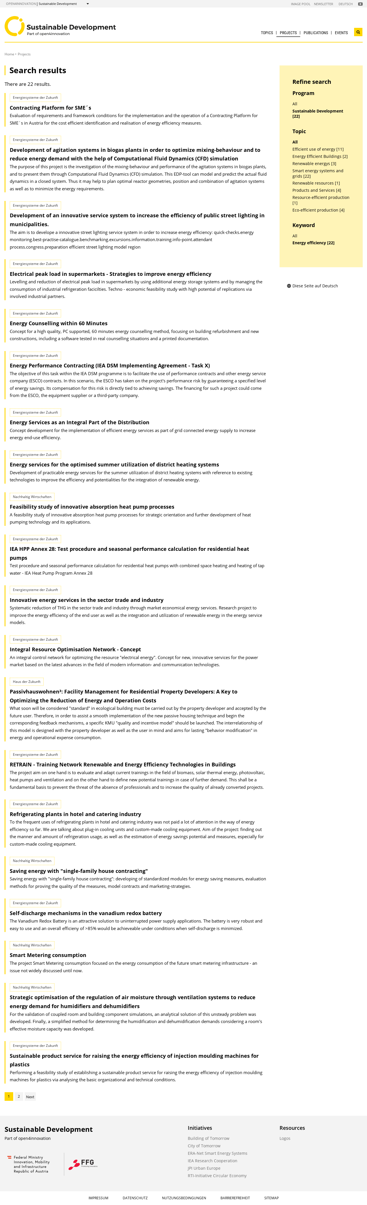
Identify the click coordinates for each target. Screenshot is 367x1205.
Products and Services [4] (316, 190)
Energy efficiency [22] (313, 242)
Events (341, 32)
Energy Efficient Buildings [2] (320, 156)
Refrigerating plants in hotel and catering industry (75, 814)
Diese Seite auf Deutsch (312, 285)
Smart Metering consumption (48, 955)
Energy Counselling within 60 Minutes (59, 323)
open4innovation (21, 3)
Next (30, 1096)
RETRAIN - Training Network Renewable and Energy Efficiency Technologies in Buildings (123, 764)
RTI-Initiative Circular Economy (217, 1175)
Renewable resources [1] (316, 183)
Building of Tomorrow (208, 1138)
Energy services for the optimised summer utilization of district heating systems (114, 464)
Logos (285, 1138)
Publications (316, 32)
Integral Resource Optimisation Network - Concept (75, 649)
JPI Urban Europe (204, 1168)
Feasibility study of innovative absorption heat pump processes (92, 506)
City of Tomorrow (204, 1145)
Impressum (98, 1198)
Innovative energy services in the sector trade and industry (86, 599)
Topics (267, 32)
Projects (288, 32)
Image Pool (301, 4)
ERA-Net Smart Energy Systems (217, 1153)
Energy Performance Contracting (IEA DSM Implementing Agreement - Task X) (110, 365)
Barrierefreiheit (235, 1198)
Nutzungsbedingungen (184, 1198)
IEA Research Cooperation (212, 1160)
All (294, 103)
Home (9, 54)
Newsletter (323, 4)
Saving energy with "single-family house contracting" (79, 870)
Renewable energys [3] (314, 163)
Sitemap (271, 1198)
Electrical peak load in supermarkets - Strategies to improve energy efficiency (110, 273)
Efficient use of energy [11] (318, 149)
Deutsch (346, 4)
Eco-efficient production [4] (318, 210)
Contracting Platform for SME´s (50, 107)
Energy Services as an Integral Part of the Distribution (79, 422)
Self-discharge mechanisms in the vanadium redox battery (86, 913)
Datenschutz (135, 1198)
